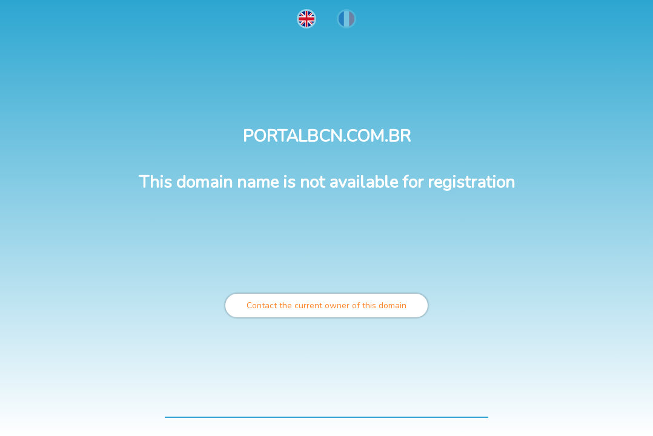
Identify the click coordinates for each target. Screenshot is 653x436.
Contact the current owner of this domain (326, 305)
